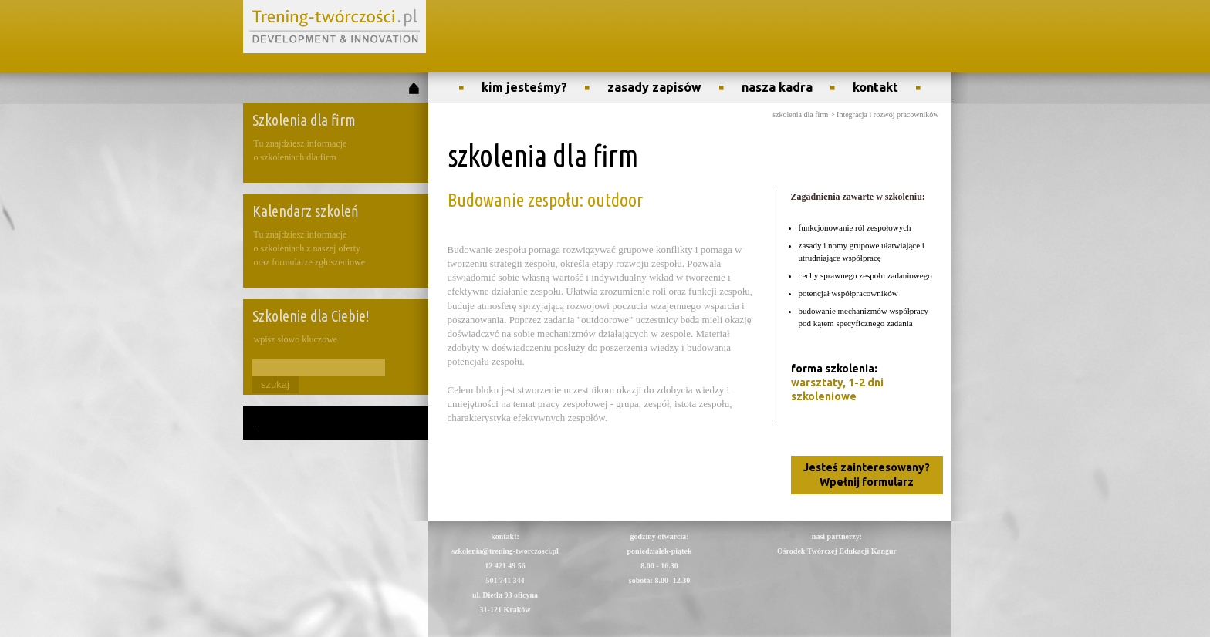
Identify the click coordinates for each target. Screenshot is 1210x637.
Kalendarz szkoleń (305, 211)
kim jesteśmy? (524, 87)
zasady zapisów (654, 87)
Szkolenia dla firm (304, 120)
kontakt (875, 87)
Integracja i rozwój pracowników (887, 114)
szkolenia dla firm (800, 114)
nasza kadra (777, 87)
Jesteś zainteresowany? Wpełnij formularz (866, 474)
